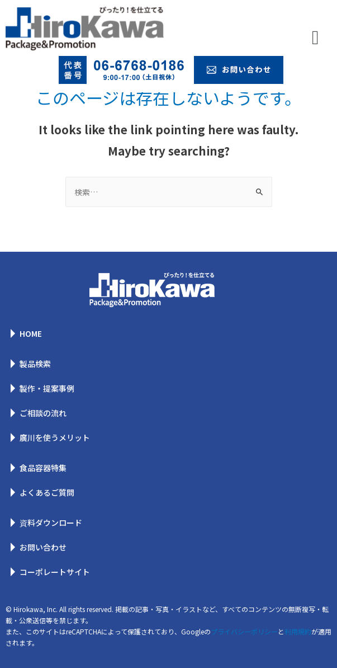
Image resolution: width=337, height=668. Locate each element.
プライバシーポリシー (244, 631)
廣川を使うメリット (55, 437)
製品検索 (35, 363)
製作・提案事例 (47, 388)
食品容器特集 (43, 467)
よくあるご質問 (47, 492)
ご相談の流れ (43, 412)
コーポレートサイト (55, 571)
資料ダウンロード (51, 522)
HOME (31, 333)
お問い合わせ (43, 547)
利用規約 (297, 631)
